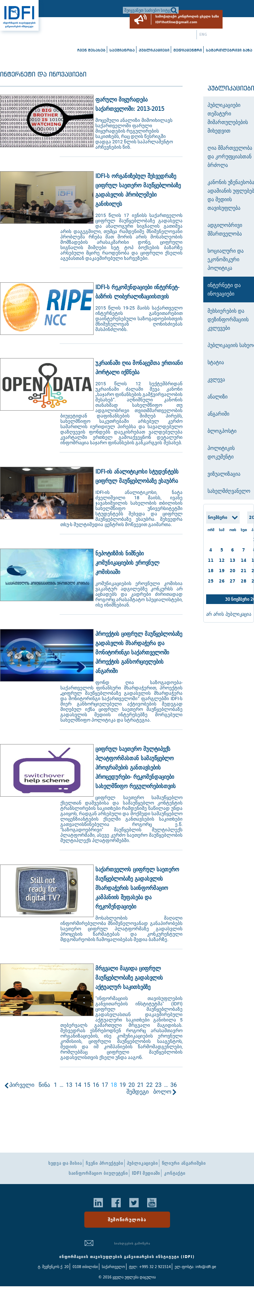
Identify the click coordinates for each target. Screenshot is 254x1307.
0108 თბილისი (85, 1266)
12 (222, 560)
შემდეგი (137, 1091)
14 (78, 1084)
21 (140, 1084)
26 (222, 581)
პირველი (21, 1084)
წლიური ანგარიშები (184, 1163)
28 (243, 581)
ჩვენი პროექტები (104, 1163)
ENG (203, 34)
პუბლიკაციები (154, 50)
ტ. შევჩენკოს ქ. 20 (53, 1266)
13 (69, 1084)
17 (104, 1084)
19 (122, 1084)
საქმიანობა (122, 50)
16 (96, 1084)
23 (158, 1084)
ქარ (191, 34)
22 (149, 1084)
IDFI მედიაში (146, 1173)
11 (211, 560)
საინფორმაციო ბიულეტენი (98, 1173)
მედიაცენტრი (187, 50)
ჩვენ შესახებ (91, 50)
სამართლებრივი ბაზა (229, 50)
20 (131, 1084)
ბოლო (162, 1091)
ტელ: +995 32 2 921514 (150, 1266)
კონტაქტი (174, 1173)
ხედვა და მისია (65, 1163)
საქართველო (113, 1266)
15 (87, 1084)
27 (232, 581)
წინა (44, 1084)
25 (211, 581)
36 (173, 1084)
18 (211, 570)
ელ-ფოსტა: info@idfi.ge (195, 1266)
